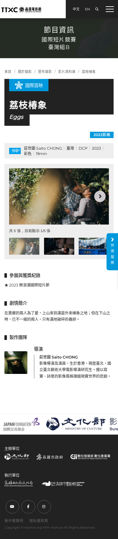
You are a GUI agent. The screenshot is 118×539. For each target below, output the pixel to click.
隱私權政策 (38, 521)
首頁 (7, 72)
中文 (76, 9)
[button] (100, 196)
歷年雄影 (45, 72)
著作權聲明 (13, 521)
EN (87, 9)
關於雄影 (25, 72)
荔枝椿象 (89, 72)
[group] (59, 196)
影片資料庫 (67, 72)
